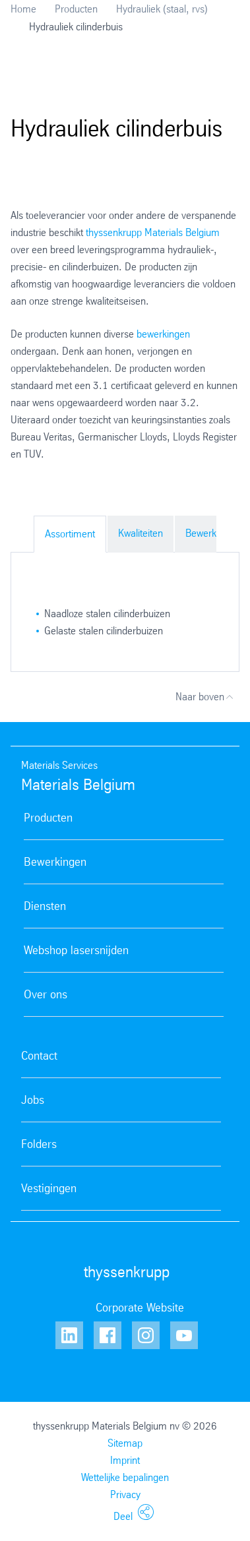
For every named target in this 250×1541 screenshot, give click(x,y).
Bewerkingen (212, 533)
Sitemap (125, 1443)
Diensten (45, 906)
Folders (39, 1144)
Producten (76, 9)
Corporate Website (140, 1307)
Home (23, 9)
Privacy (125, 1494)
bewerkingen (163, 334)
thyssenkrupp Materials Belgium (153, 232)
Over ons (45, 994)
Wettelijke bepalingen (125, 1477)
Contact (39, 1055)
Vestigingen (49, 1188)
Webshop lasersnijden (76, 950)
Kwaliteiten (140, 533)
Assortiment (70, 534)
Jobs (32, 1099)
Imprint (125, 1460)
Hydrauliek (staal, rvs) (162, 9)
